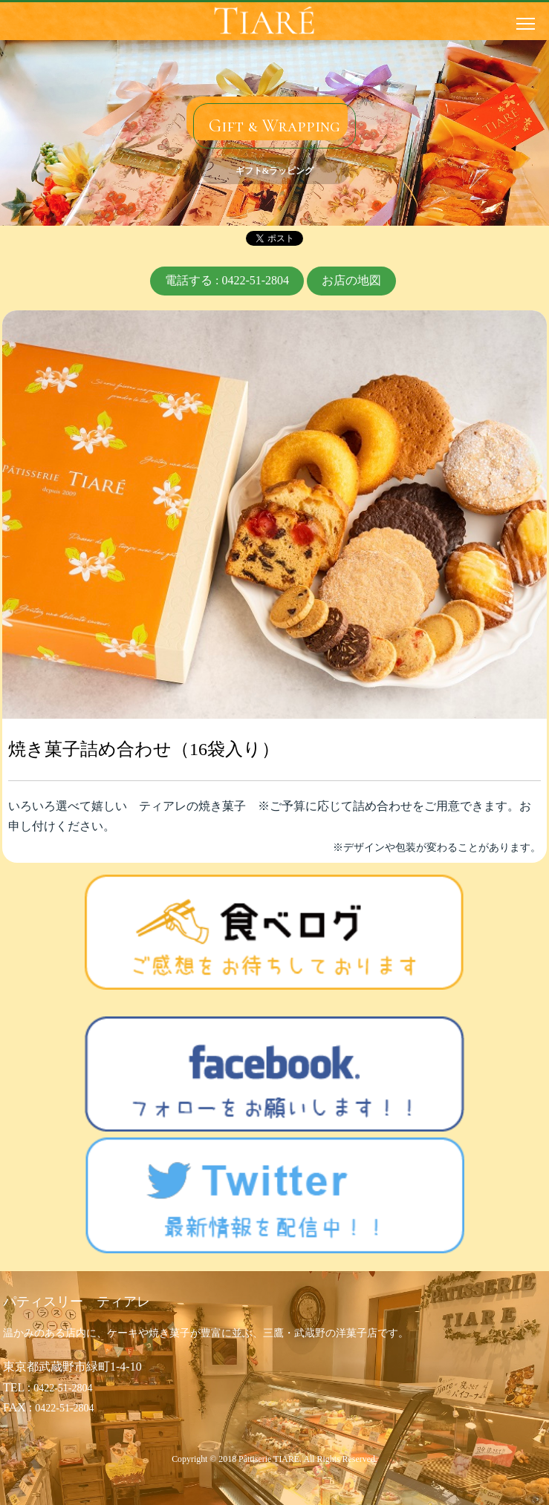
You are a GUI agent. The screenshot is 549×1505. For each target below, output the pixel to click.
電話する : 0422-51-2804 (227, 280)
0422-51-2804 (62, 1388)
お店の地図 (351, 280)
